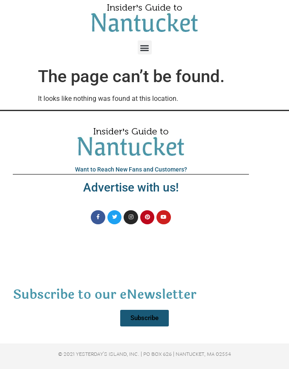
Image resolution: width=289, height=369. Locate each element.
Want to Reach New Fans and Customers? (131, 169)
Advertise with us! (131, 187)
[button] (145, 47)
